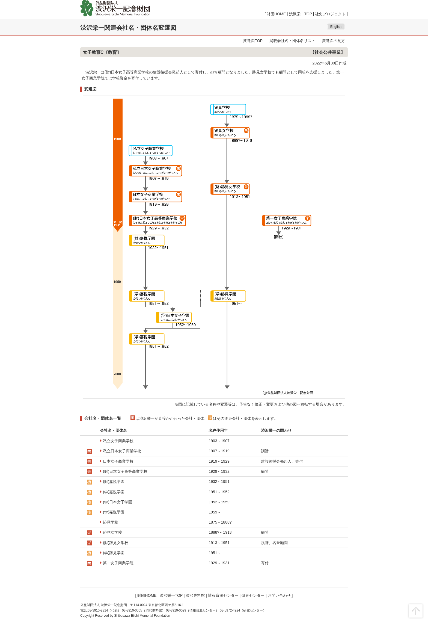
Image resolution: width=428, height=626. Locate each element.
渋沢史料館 (195, 595)
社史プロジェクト (330, 14)
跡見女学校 (112, 532)
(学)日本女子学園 (117, 502)
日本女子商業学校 (118, 461)
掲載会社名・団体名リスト (292, 41)
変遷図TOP (253, 41)
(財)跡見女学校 (115, 543)
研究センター (253, 595)
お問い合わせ (279, 595)
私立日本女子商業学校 (122, 451)
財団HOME (276, 14)
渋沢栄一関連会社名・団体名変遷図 (128, 27)
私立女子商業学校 (118, 441)
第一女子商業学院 (118, 563)
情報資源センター (223, 595)
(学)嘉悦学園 (113, 492)
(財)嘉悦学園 (113, 481)
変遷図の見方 (333, 41)
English (335, 27)
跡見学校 (110, 522)
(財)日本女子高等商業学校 (125, 471)
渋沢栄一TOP (300, 14)
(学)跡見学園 (113, 553)
